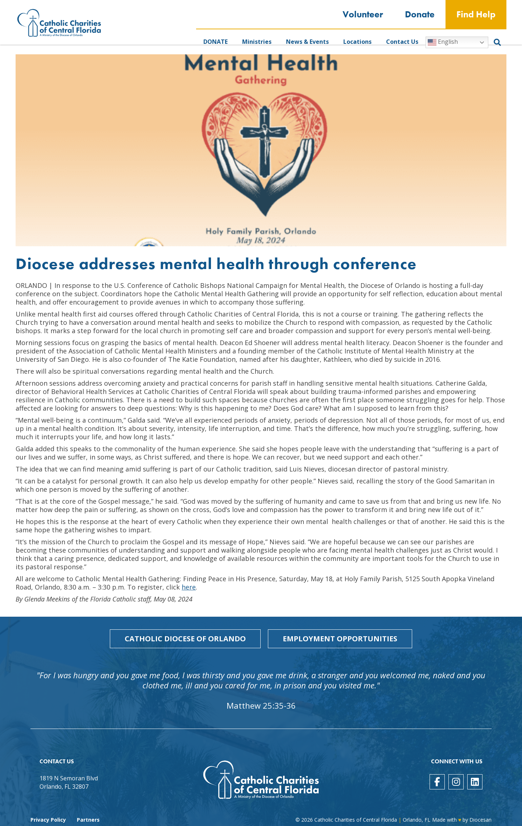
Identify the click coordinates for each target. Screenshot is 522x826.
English (443, 42)
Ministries (257, 42)
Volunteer (363, 14)
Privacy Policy (48, 819)
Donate (420, 14)
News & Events (307, 42)
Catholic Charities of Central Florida (355, 819)
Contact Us (402, 42)
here (189, 587)
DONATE (215, 42)
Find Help (476, 14)
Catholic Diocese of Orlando (185, 638)
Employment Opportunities (340, 638)
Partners (88, 819)
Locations (357, 42)
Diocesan (480, 819)
